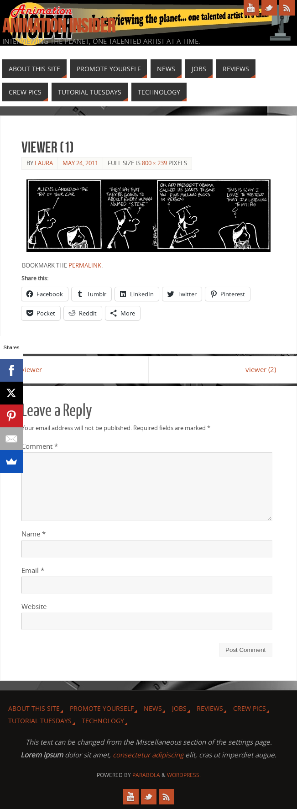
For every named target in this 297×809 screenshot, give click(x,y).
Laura (44, 163)
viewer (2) (260, 369)
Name (33, 533)
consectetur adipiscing (148, 754)
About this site (34, 708)
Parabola (146, 775)
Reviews (210, 708)
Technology (103, 720)
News (153, 708)
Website (34, 606)
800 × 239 (154, 163)
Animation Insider (58, 25)
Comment (39, 446)
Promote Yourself (102, 708)
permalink (84, 265)
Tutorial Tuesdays (40, 720)
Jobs (179, 708)
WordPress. (184, 775)
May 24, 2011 (80, 163)
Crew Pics (249, 708)
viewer (31, 369)
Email (32, 570)
